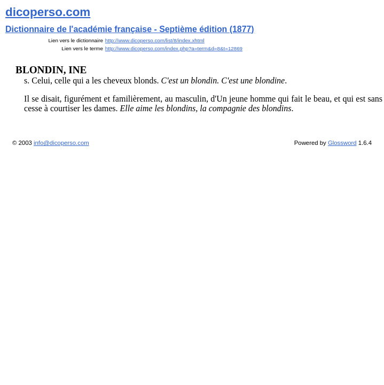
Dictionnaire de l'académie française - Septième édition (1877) (129, 29)
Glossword (342, 143)
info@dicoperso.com (61, 143)
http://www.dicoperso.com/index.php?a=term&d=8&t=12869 (173, 48)
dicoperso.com (47, 12)
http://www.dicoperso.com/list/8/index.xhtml (155, 40)
